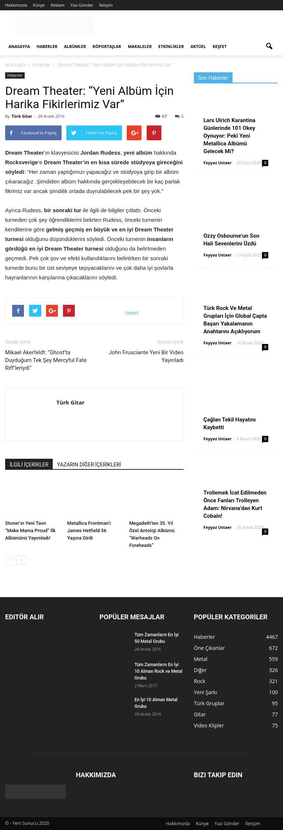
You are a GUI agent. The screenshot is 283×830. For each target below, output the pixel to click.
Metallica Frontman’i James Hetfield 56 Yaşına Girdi (89, 530)
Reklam (57, 5)
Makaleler (140, 46)
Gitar (200, 714)
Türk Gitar (21, 116)
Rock (199, 681)
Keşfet (220, 46)
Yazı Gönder (81, 5)
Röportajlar (106, 46)
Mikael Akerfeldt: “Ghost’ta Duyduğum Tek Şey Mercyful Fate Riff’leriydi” (46, 360)
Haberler (46, 46)
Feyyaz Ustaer (217, 162)
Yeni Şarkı (205, 692)
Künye (39, 5)
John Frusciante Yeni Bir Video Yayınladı (146, 356)
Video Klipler (209, 725)
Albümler (75, 46)
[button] (269, 46)
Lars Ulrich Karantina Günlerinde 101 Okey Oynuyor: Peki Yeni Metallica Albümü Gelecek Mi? (229, 136)
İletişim (106, 5)
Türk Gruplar (209, 703)
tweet (132, 312)
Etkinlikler (171, 46)
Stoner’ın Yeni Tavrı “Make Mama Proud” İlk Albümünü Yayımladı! (30, 530)
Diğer (200, 670)
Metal (200, 658)
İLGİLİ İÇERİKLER (29, 465)
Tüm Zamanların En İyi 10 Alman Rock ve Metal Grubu (158, 671)
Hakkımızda (16, 5)
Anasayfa (19, 46)
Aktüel (198, 46)
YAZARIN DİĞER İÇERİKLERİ (89, 465)
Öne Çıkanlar (209, 647)
